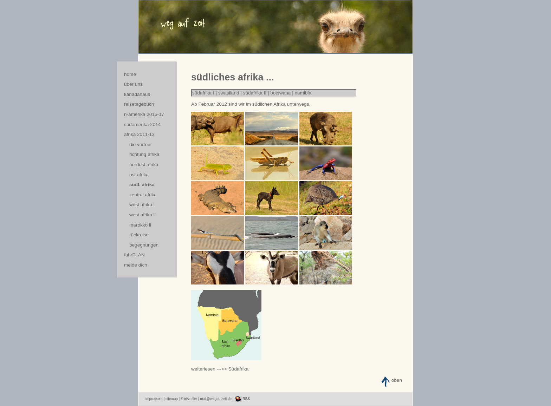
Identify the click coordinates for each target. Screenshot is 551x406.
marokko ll (140, 225)
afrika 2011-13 (139, 134)
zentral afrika (143, 194)
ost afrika (139, 174)
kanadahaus (137, 94)
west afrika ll (142, 214)
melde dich (135, 265)
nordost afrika (143, 164)
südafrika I (203, 93)
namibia (303, 93)
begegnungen (143, 245)
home (130, 74)
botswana (280, 93)
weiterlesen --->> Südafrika (219, 369)
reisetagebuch (139, 104)
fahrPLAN (134, 254)
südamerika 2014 (142, 124)
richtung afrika (144, 154)
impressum (154, 399)
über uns (133, 84)
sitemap (172, 399)
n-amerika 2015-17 (144, 114)
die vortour (140, 144)
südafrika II (255, 93)
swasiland (228, 93)
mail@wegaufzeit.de (216, 399)
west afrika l (142, 204)
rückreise (139, 234)
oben (396, 380)
